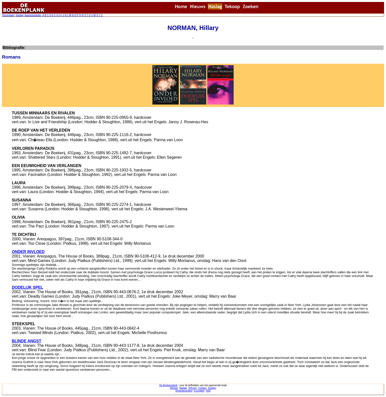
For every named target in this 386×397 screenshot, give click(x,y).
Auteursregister (33, 15)
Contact (202, 388)
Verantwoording (184, 390)
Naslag (19, 15)
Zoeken (212, 388)
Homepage (8, 15)
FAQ (208, 390)
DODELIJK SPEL (27, 287)
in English (199, 390)
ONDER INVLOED (28, 252)
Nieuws (174, 388)
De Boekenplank (168, 385)
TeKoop (192, 388)
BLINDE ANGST (26, 341)
